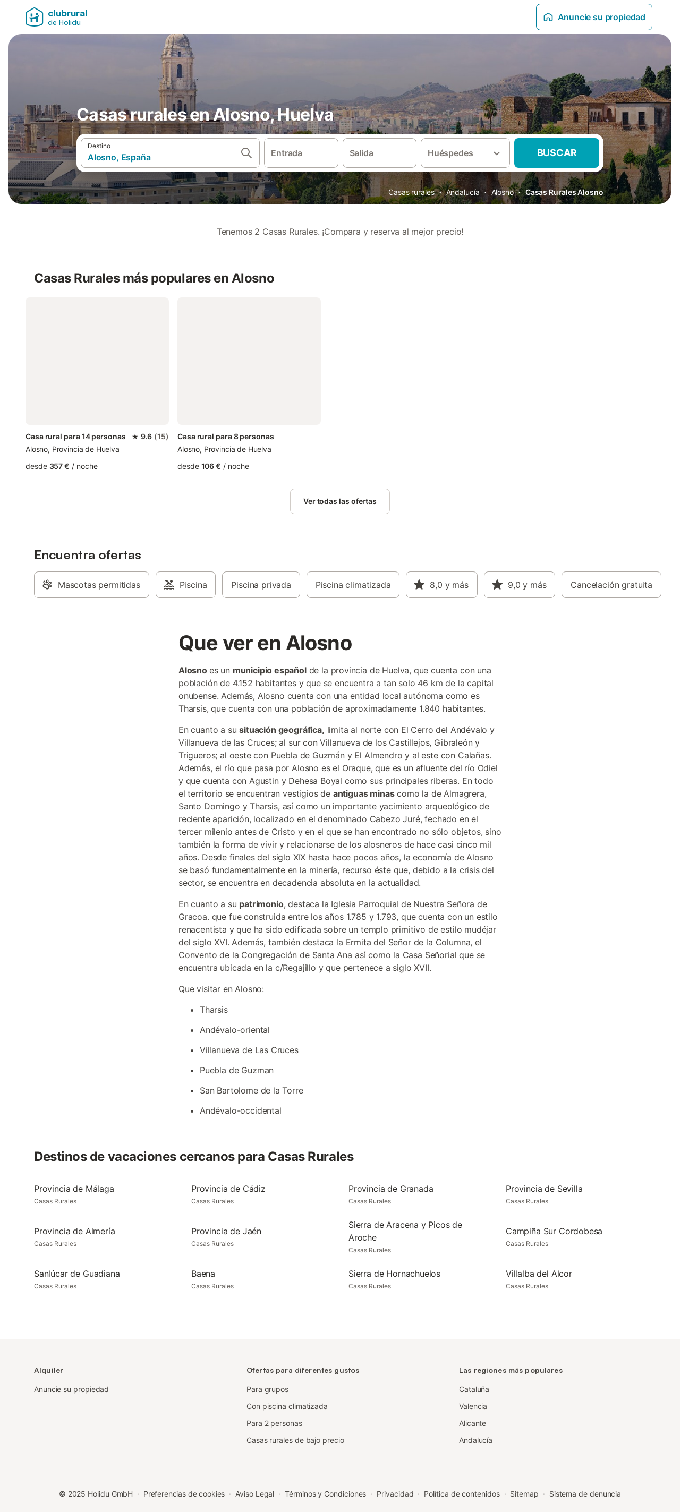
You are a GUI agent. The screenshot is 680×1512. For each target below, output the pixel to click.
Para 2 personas (274, 1423)
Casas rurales (411, 192)
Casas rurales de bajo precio (295, 1440)
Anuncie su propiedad (594, 17)
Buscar (557, 152)
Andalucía (463, 192)
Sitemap (524, 1493)
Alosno (502, 192)
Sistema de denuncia (585, 1493)
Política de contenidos (461, 1493)
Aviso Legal (254, 1493)
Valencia (473, 1406)
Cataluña (474, 1389)
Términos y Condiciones (325, 1493)
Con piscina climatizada (287, 1406)
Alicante (472, 1423)
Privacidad (395, 1493)
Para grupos (267, 1389)
